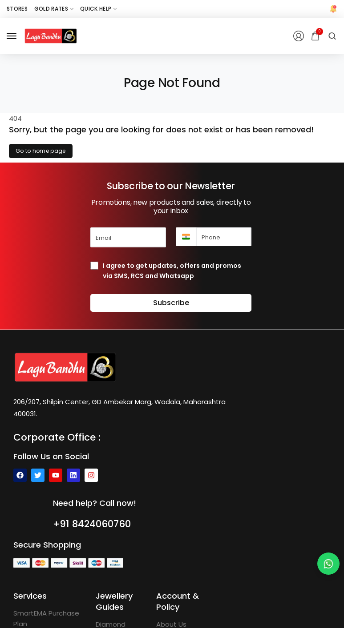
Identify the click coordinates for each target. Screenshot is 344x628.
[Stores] (17, 9)
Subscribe (171, 303)
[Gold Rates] (53, 9)
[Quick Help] (98, 9)
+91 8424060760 (94, 524)
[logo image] (50, 35)
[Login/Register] (298, 36)
